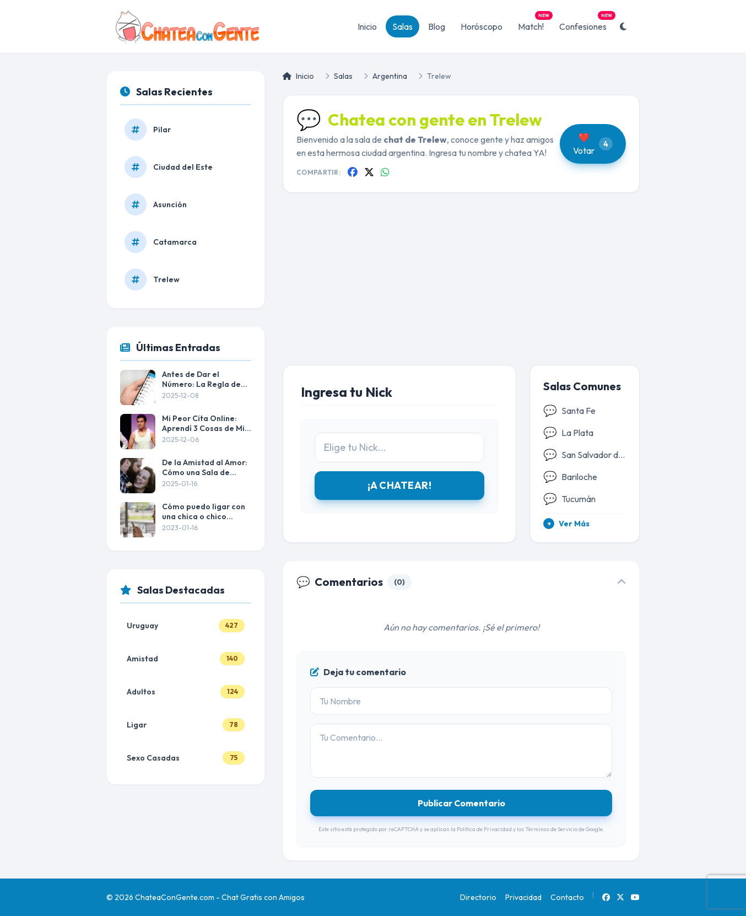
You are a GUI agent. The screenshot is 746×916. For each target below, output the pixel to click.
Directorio (478, 897)
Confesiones (586, 23)
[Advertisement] (461, 288)
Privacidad (523, 897)
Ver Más (566, 523)
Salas (402, 26)
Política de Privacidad (484, 829)
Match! (534, 23)
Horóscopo (481, 26)
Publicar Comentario (461, 803)
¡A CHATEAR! (399, 485)
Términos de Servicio (551, 829)
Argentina (389, 76)
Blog (436, 26)
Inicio (367, 26)
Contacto (567, 897)
